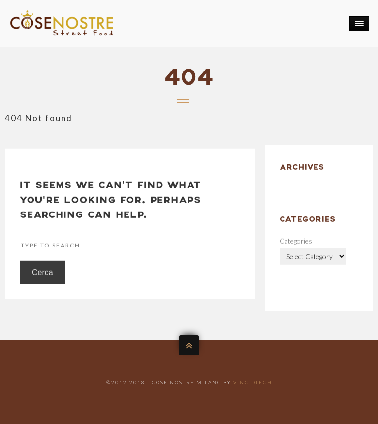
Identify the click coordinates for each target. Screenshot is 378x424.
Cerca (42, 282)
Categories (296, 250)
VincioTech (252, 382)
